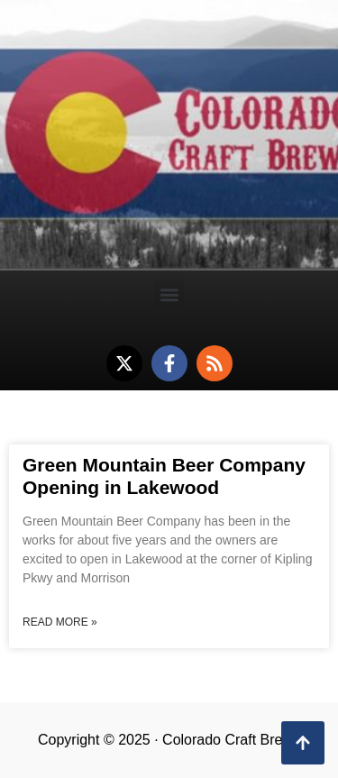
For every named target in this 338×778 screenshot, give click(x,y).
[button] (169, 294)
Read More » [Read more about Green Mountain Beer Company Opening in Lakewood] (60, 622)
